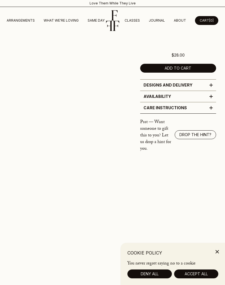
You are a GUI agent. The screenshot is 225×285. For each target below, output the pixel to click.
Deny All (150, 278)
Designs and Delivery (178, 85)
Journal (157, 20)
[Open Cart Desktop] (206, 20)
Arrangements (21, 20)
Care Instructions (178, 107)
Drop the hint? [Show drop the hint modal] (195, 134)
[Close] (217, 257)
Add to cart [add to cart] (178, 68)
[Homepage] (112, 20)
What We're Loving (61, 20)
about (180, 20)
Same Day (96, 20)
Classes (132, 20)
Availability (178, 96)
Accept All (196, 278)
